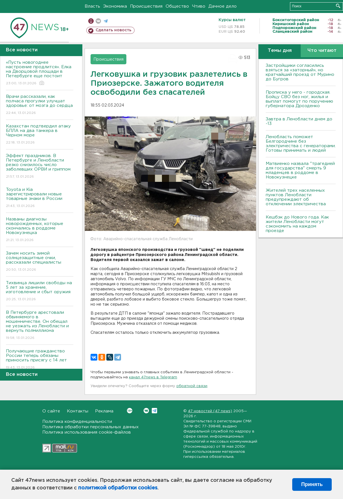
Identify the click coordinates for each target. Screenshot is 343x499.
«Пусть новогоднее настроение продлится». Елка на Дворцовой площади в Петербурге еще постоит (39, 73)
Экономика (115, 6)
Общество (177, 6)
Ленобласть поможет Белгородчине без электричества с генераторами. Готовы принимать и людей (301, 143)
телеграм (105, 21)
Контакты (77, 411)
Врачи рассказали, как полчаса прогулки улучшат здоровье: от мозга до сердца (39, 105)
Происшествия (146, 6)
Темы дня (280, 50)
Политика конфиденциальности (77, 421)
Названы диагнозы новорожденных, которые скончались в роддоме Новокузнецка (39, 229)
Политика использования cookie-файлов (86, 432)
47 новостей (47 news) (210, 411)
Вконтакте (129, 410)
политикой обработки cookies (117, 488)
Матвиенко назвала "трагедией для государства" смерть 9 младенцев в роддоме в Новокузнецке (300, 170)
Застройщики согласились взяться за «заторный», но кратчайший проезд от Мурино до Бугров (300, 72)
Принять (312, 484)
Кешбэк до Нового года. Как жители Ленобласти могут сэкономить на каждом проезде (297, 224)
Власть (92, 6)
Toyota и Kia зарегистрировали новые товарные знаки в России (39, 198)
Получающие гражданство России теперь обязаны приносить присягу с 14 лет (39, 359)
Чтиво (198, 6)
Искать (338, 6)
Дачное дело (222, 6)
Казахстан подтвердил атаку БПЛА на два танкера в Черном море (39, 134)
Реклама (104, 411)
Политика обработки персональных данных (90, 427)
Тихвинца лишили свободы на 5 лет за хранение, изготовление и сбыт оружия (39, 291)
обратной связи (191, 386)
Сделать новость (113, 30)
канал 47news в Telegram (153, 377)
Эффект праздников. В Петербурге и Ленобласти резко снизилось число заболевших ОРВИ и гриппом (39, 166)
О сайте (51, 411)
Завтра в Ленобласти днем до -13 (299, 121)
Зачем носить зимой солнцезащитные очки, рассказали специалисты (39, 261)
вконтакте (98, 21)
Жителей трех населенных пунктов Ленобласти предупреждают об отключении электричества (296, 197)
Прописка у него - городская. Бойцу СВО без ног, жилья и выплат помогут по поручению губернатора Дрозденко (299, 99)
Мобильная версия (91, 21)
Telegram (154, 410)
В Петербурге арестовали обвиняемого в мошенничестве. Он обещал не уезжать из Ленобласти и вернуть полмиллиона (39, 325)
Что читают (322, 50)
